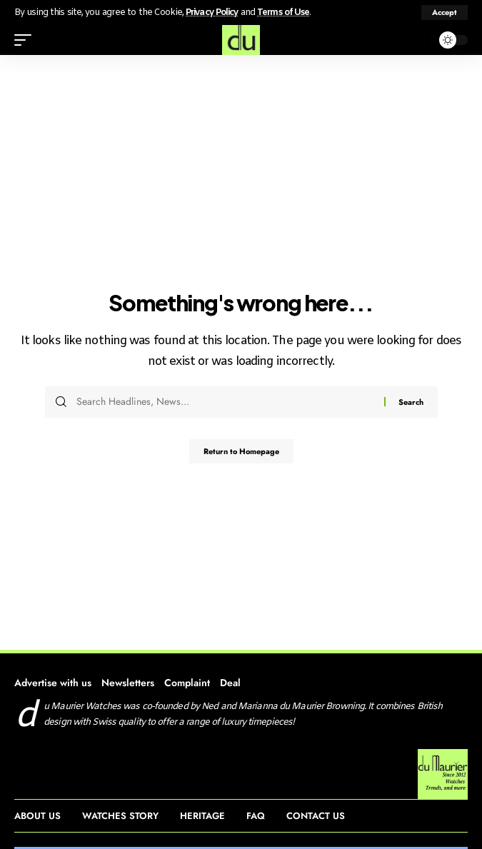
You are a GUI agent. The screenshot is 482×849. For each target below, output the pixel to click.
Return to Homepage (241, 451)
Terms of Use (283, 12)
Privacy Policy (212, 12)
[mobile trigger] (26, 40)
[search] (417, 40)
